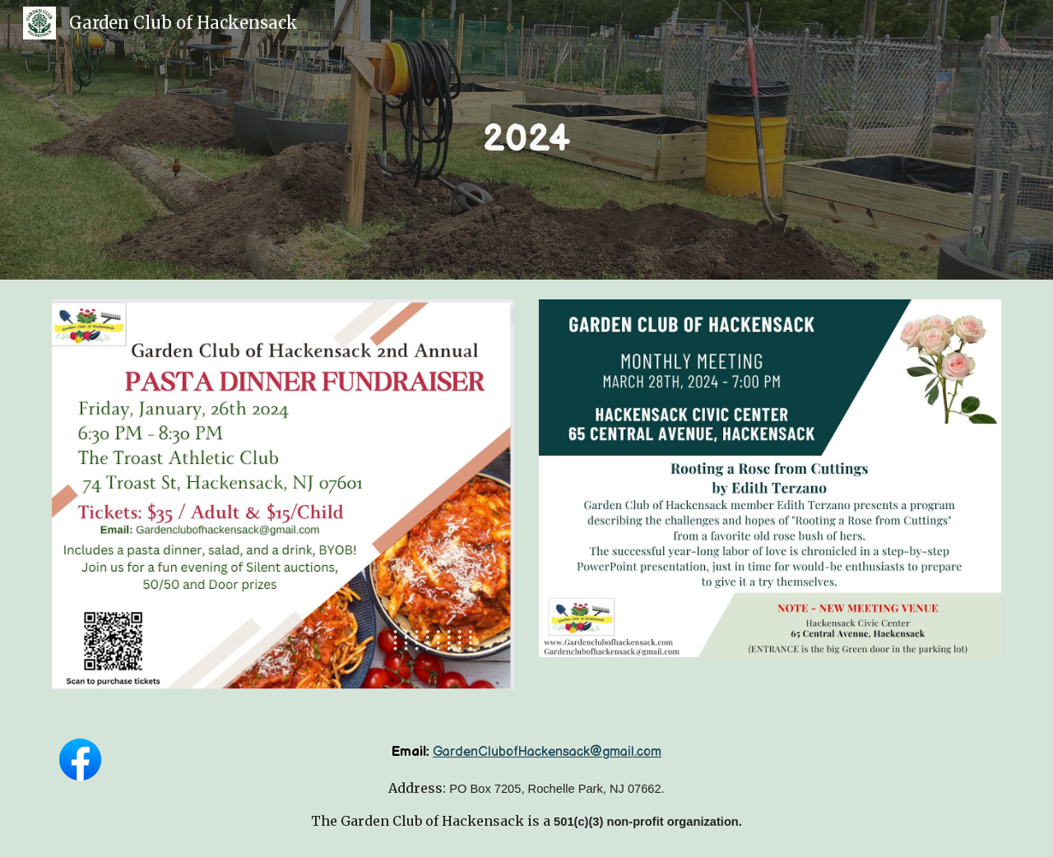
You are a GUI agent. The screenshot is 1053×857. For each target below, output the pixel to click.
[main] (526, 140)
